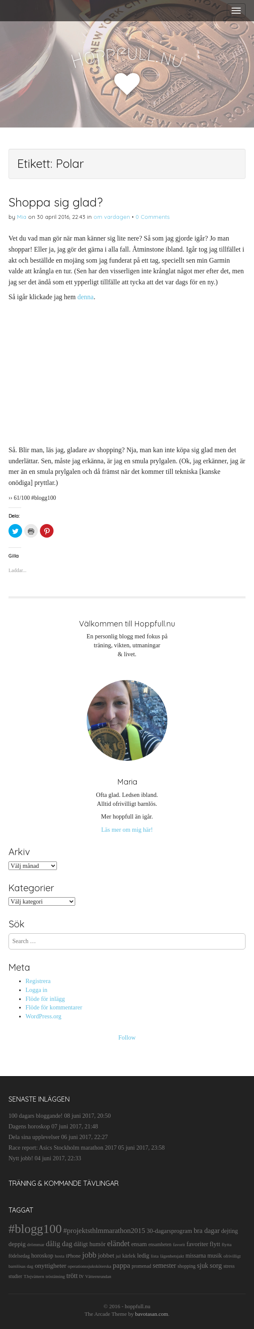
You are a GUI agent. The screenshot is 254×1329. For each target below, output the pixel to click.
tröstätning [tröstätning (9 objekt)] (55, 1276)
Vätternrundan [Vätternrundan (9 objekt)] (98, 1276)
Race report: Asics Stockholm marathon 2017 (62, 1148)
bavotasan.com (151, 1314)
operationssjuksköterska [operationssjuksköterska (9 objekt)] (89, 1266)
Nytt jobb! (20, 1158)
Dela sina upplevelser (34, 1137)
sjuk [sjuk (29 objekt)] (203, 1265)
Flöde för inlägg (45, 998)
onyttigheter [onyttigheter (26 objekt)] (50, 1265)
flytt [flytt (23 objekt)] (215, 1244)
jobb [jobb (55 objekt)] (89, 1254)
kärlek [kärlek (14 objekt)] (129, 1256)
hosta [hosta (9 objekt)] (60, 1256)
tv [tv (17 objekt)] (81, 1276)
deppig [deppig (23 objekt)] (16, 1244)
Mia (21, 216)
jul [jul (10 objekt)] (118, 1255)
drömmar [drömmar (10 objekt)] (36, 1244)
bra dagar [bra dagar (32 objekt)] (207, 1231)
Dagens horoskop (29, 1126)
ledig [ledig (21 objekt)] (143, 1255)
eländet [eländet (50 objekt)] (118, 1243)
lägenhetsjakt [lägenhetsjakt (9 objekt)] (172, 1256)
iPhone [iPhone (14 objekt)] (73, 1256)
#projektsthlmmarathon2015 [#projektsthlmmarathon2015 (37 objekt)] (104, 1231)
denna (85, 296)
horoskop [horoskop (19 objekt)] (42, 1255)
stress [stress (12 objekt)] (228, 1266)
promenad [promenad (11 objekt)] (141, 1266)
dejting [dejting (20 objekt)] (229, 1230)
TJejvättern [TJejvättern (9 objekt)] (34, 1276)
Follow (127, 1037)
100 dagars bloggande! (35, 1116)
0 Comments (152, 216)
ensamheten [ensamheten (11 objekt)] (159, 1244)
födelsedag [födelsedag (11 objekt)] (19, 1255)
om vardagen (111, 216)
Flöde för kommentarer (53, 1007)
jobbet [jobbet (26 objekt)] (106, 1255)
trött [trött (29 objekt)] (72, 1275)
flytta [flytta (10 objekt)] (226, 1244)
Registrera (38, 981)
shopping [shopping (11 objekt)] (186, 1266)
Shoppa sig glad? (55, 202)
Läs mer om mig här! (126, 829)
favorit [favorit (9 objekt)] (179, 1244)
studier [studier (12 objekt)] (15, 1276)
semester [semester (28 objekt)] (164, 1265)
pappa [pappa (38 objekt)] (121, 1265)
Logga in (36, 989)
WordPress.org (43, 1016)
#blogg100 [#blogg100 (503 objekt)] (35, 1228)
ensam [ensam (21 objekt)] (139, 1244)
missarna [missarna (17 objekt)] (196, 1255)
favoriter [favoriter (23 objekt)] (197, 1244)
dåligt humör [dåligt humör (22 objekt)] (90, 1244)
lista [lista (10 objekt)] (155, 1255)
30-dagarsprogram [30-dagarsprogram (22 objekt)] (169, 1230)
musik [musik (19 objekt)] (214, 1255)
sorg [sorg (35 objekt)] (216, 1265)
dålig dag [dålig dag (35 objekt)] (59, 1244)
